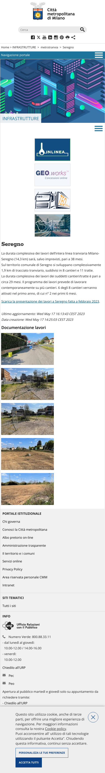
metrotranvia (49, 47)
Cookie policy (55, 728)
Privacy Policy (12, 569)
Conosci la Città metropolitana (24, 530)
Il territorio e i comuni (18, 554)
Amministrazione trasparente (24, 546)
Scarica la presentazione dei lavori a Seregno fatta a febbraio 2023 (50, 301)
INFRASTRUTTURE (24, 47)
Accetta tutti (29, 762)
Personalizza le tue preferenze (42, 753)
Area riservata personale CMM (24, 577)
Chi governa (11, 522)
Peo (11, 684)
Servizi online (12, 561)
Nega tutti (93, 717)
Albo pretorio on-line (17, 538)
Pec (11, 676)
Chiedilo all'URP (14, 668)
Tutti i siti (9, 606)
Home (5, 47)
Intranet (8, 585)
